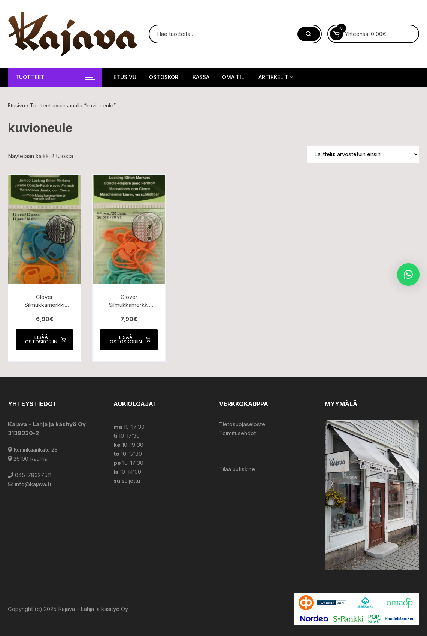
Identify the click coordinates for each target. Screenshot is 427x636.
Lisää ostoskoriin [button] (45, 339)
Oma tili (234, 77)
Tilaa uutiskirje (237, 469)
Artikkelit (276, 77)
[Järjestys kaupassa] (363, 154)
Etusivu (124, 77)
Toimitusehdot (237, 433)
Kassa (201, 77)
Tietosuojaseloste (242, 424)
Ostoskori (164, 77)
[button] (408, 274)
